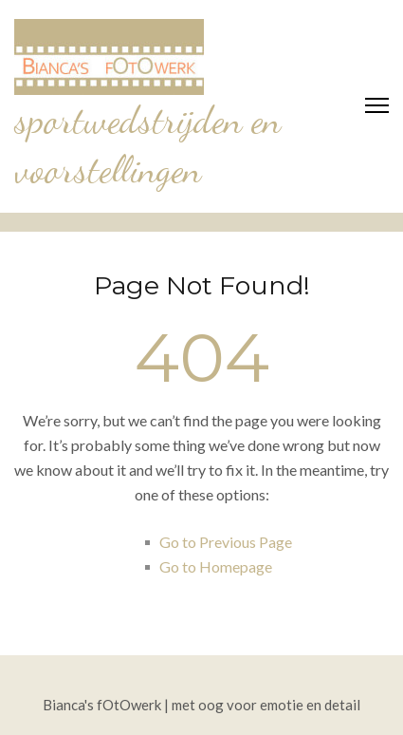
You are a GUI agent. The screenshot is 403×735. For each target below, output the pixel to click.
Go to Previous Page (225, 542)
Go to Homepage (215, 566)
